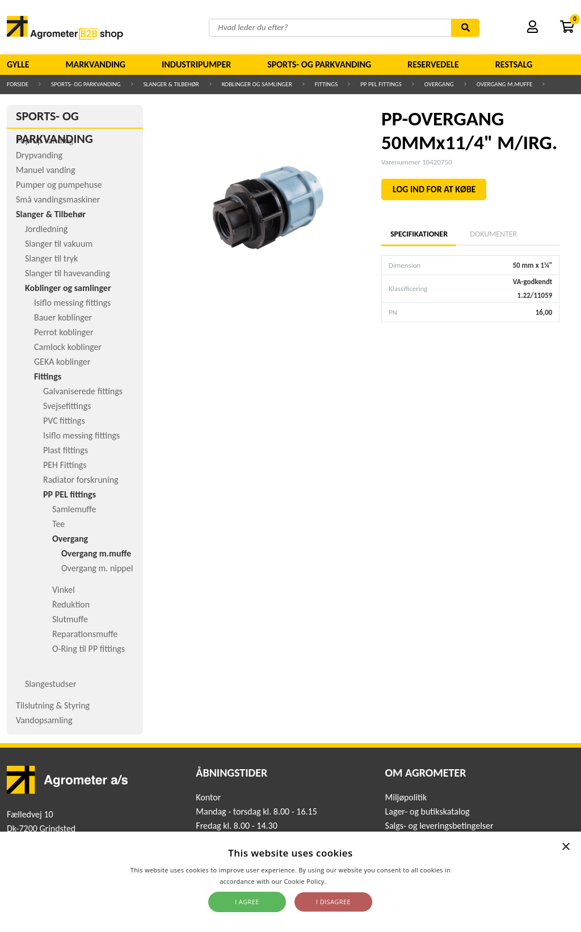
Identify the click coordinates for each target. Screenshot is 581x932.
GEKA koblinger (62, 361)
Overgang (439, 84)
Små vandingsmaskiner (58, 199)
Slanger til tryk (51, 258)
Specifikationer (418, 234)
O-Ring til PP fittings (88, 648)
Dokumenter (493, 234)
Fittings (326, 84)
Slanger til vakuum (58, 243)
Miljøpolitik (406, 797)
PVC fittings (64, 420)
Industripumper (196, 64)
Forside (17, 84)
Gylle (18, 64)
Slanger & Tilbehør (171, 84)
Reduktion (71, 604)
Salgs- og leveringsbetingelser (439, 825)
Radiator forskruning (81, 479)
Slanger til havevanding (67, 273)
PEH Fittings (65, 464)
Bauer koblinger (63, 317)
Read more (344, 881)
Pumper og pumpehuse (59, 184)
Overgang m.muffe (505, 84)
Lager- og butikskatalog (427, 811)
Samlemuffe (74, 509)
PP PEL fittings (381, 84)
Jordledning (46, 228)
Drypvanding (39, 155)
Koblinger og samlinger (257, 84)
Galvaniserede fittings (83, 391)
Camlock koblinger (68, 346)
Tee (58, 523)
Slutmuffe (70, 619)
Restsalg (514, 64)
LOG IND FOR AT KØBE (434, 189)
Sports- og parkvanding (319, 64)
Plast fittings (65, 450)
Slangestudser (51, 683)
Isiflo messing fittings (72, 302)
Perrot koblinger (63, 332)
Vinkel (63, 589)
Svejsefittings (67, 405)
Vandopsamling (44, 720)
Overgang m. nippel (97, 568)
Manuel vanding (45, 170)
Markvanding (95, 64)
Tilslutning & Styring (53, 705)
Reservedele (433, 64)
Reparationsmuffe (84, 634)
